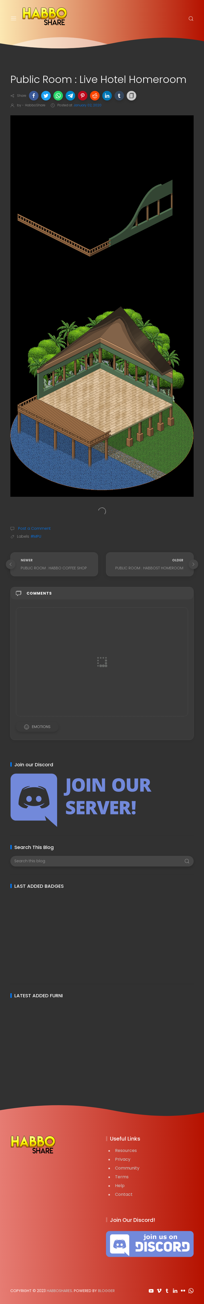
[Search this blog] (102, 861)
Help (120, 1186)
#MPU (36, 536)
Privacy (122, 1159)
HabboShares (59, 1290)
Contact (124, 1194)
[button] (34, 95)
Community (127, 1168)
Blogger (106, 1290)
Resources (126, 1150)
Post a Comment (34, 528)
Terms (122, 1177)
